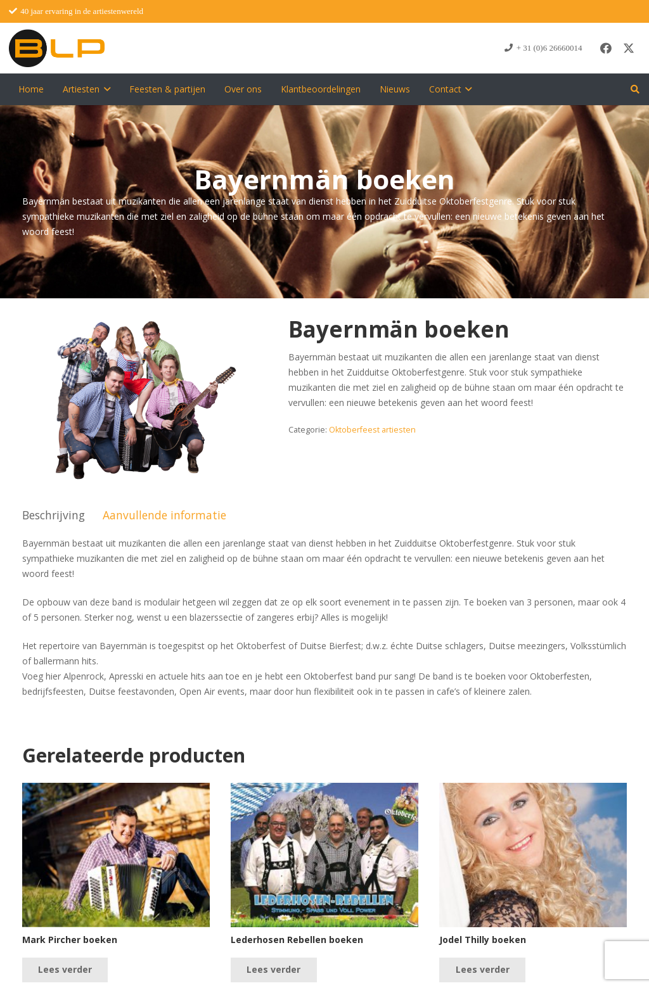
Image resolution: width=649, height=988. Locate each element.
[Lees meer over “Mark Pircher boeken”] (65, 970)
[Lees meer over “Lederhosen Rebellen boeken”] (273, 970)
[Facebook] (605, 48)
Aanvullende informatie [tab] (164, 514)
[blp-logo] (57, 48)
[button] (105, 89)
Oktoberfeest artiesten (372, 429)
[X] (628, 48)
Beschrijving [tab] (53, 514)
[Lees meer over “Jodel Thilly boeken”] (482, 970)
